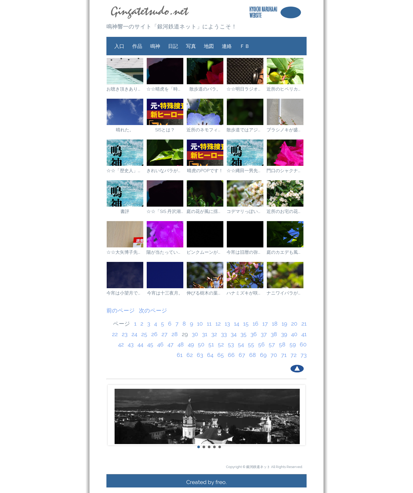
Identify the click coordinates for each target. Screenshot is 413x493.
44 (140, 344)
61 (180, 355)
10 (200, 323)
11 (209, 323)
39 (284, 334)
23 (124, 334)
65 (220, 355)
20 (294, 323)
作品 (137, 46)
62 (189, 355)
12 (218, 323)
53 (231, 344)
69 (263, 355)
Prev (113, 415)
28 (174, 334)
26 (154, 334)
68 (252, 355)
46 (160, 344)
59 (292, 344)
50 (201, 344)
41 (304, 334)
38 (274, 334)
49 (191, 344)
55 (251, 344)
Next (300, 415)
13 (227, 323)
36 (253, 334)
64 (210, 355)
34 (234, 334)
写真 (191, 46)
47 (171, 344)
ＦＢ (245, 46)
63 (200, 355)
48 (181, 344)
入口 (119, 46)
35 (243, 334)
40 (294, 334)
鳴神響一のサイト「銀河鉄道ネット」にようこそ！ (171, 26)
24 (134, 334)
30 (195, 334)
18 (275, 323)
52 (221, 344)
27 (164, 334)
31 (204, 334)
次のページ (153, 310)
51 (211, 344)
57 (272, 344)
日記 (173, 46)
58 (282, 344)
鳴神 (155, 46)
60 (303, 344)
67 (242, 355)
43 (131, 344)
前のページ (120, 310)
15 (246, 323)
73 (304, 355)
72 (294, 355)
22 (115, 334)
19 (284, 323)
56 (261, 344)
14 (236, 323)
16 (255, 323)
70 (274, 355)
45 (150, 344)
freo (220, 482)
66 (231, 355)
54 (241, 344)
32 (214, 334)
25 (144, 334)
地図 (209, 46)
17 (265, 323)
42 (121, 344)
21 (304, 323)
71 (284, 355)
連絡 (227, 46)
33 (224, 334)
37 (264, 334)
